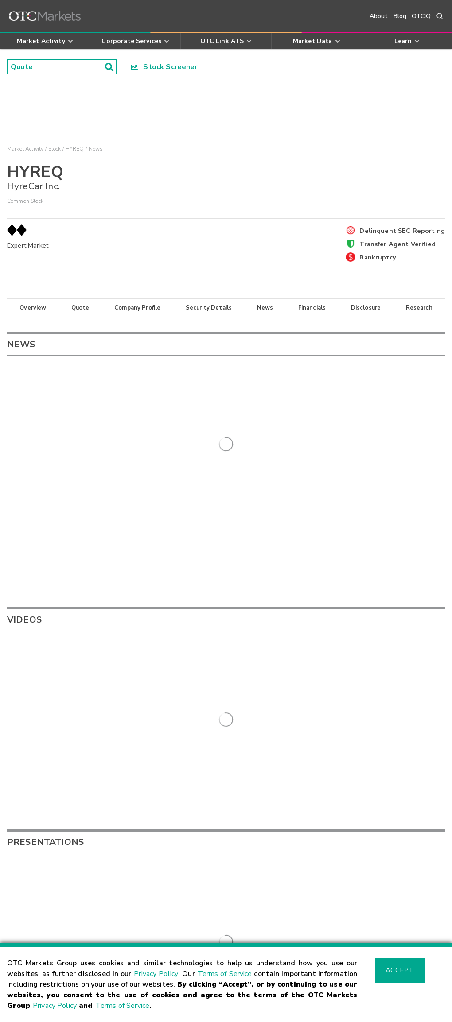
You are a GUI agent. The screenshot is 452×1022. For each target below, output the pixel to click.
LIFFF (273, 660)
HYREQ (75, 148)
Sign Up (180, 795)
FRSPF (275, 673)
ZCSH (274, 700)
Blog (400, 16)
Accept (400, 970)
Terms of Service (225, 974)
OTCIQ (421, 16)
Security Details (209, 308)
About (379, 16)
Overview (32, 308)
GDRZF (276, 687)
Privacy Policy (156, 974)
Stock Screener (164, 67)
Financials (312, 308)
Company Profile (137, 308)
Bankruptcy (377, 257)
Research (419, 308)
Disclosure (366, 308)
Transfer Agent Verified (397, 244)
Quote (80, 308)
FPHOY (276, 646)
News (265, 308)
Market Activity (25, 148)
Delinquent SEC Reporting (402, 231)
